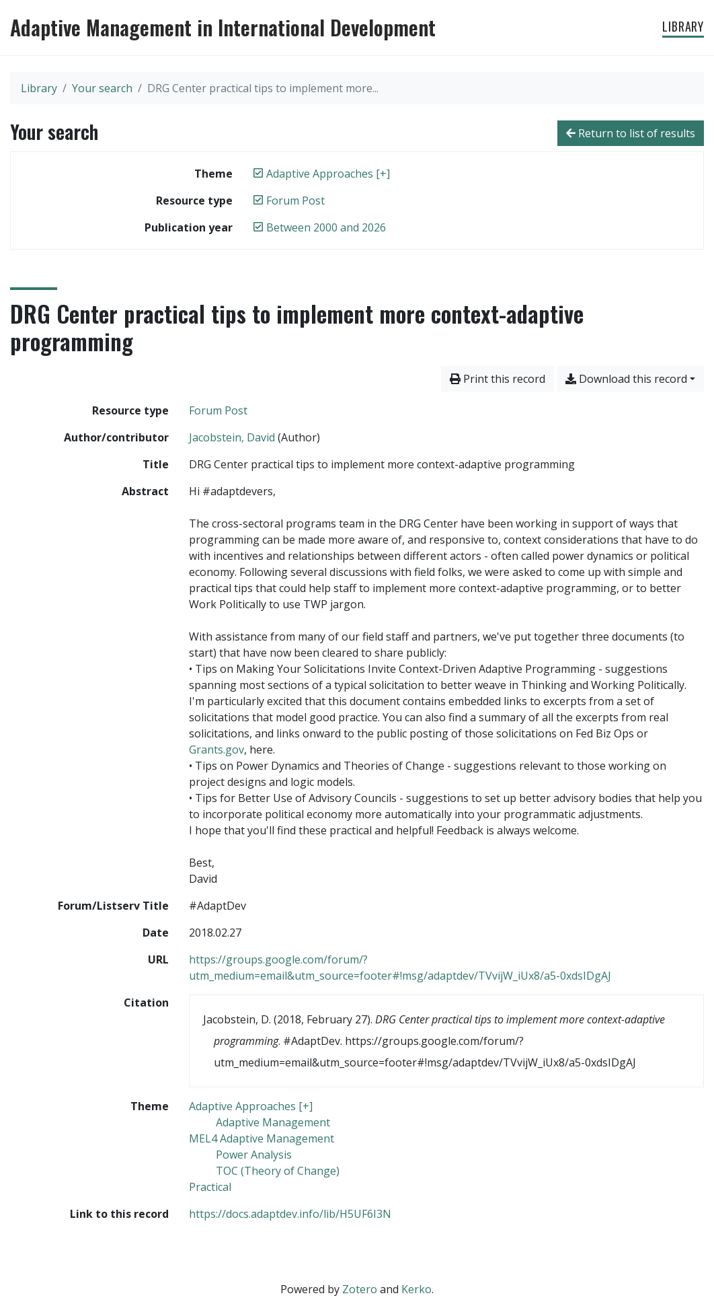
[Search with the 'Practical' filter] (210, 1186)
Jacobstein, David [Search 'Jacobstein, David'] (232, 437)
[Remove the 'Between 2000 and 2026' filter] (326, 227)
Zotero (359, 1289)
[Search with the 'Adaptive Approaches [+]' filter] (251, 1106)
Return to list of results (630, 133)
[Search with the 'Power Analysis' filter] (254, 1154)
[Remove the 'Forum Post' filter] (295, 200)
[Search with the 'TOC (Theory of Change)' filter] (278, 1170)
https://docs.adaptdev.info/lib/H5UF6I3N (290, 1213)
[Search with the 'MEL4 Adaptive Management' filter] (261, 1138)
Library (683, 26)
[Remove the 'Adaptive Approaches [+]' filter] (328, 173)
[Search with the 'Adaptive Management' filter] (273, 1122)
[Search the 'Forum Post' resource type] (218, 410)
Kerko (416, 1289)
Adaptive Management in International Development (223, 27)
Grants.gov (216, 749)
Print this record (497, 378)
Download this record (626, 378)
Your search (102, 88)
